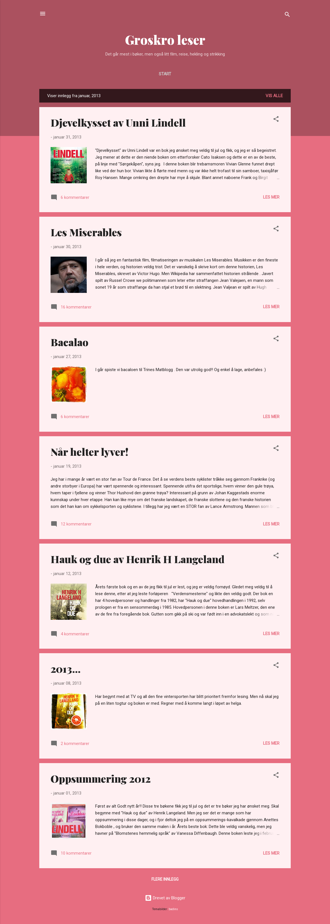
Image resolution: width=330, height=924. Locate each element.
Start (165, 73)
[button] (276, 120)
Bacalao (69, 342)
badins (173, 909)
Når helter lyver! (90, 451)
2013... (66, 668)
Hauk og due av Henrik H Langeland (138, 559)
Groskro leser (165, 39)
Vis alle (274, 95)
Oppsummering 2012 (101, 778)
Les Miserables (86, 232)
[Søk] (287, 15)
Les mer (271, 197)
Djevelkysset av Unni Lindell (118, 122)
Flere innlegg (165, 879)
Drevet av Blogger (165, 897)
